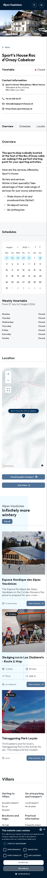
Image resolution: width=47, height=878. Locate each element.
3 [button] (6, 264)
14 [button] (29, 270)
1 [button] (34, 258)
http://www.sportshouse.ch (19, 108)
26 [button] (18, 282)
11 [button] (12, 270)
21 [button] (29, 276)
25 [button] (12, 282)
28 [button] (12, 258)
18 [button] (12, 276)
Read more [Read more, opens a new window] (32, 839)
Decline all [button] (23, 868)
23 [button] (40, 276)
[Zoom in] (8, 374)
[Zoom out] (8, 380)
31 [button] (29, 258)
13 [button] (23, 270)
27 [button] (7, 258)
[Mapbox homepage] (8, 466)
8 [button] (34, 264)
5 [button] (17, 264)
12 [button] (18, 270)
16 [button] (40, 270)
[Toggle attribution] (42, 465)
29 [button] (18, 258)
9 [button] (40, 264)
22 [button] (34, 276)
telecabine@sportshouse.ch (19, 103)
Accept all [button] (23, 862)
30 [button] (23, 258)
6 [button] (23, 264)
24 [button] (7, 282)
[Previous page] (35, 247)
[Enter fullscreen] (8, 390)
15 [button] (34, 270)
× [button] (44, 829)
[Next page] (40, 247)
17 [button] (7, 276)
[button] (23, 874)
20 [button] (23, 276)
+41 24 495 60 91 (13, 98)
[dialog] (23, 852)
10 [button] (7, 270)
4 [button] (12, 264)
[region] (23, 418)
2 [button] (40, 258)
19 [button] (18, 276)
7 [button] (29, 264)
